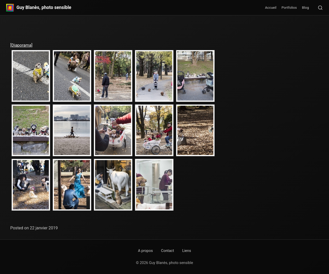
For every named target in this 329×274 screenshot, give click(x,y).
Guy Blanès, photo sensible (43, 7)
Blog (305, 7)
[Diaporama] (21, 45)
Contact (167, 251)
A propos (145, 251)
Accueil (270, 7)
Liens (186, 251)
